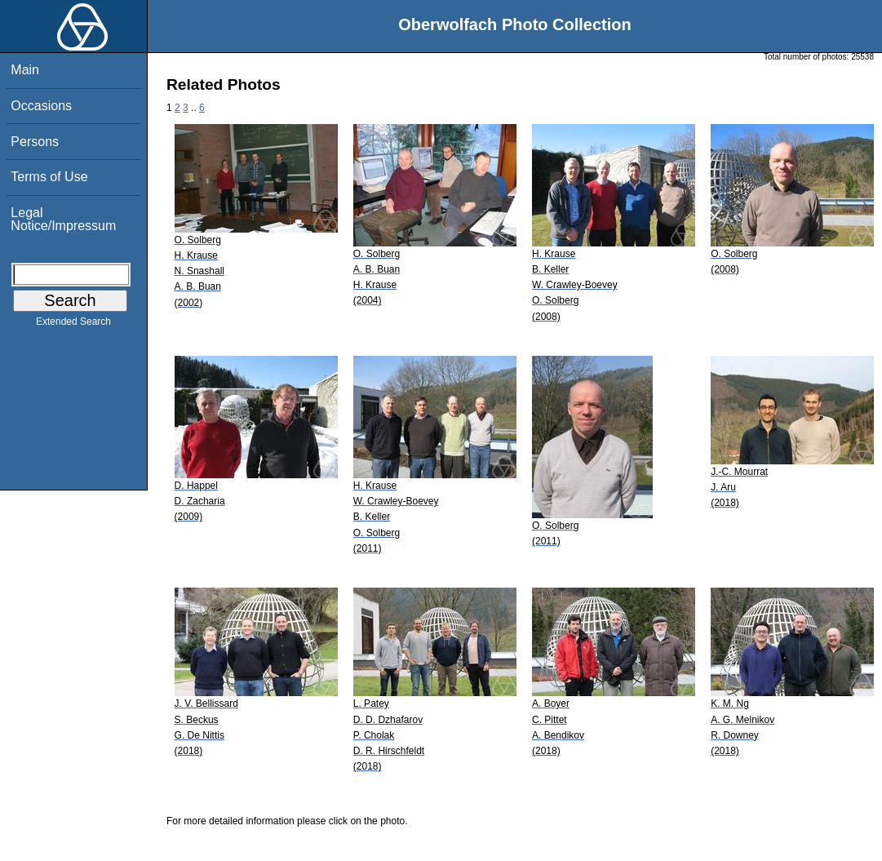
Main (25, 70)
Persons (35, 142)
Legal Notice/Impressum (63, 219)
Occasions (41, 106)
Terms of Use (49, 177)
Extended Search (73, 325)
